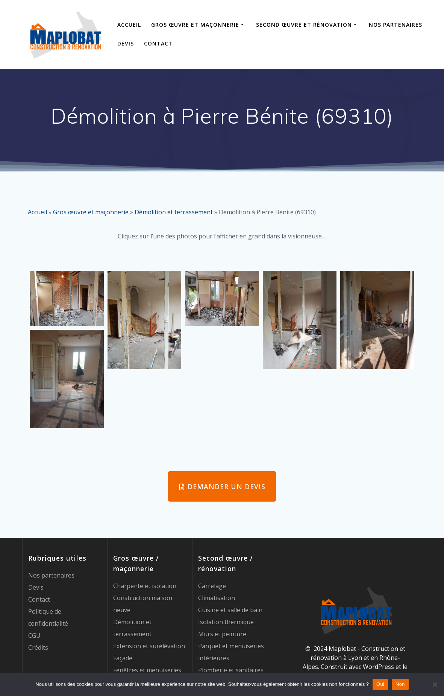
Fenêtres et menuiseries (147, 670)
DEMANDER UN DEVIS (222, 486)
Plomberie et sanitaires (231, 670)
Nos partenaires (395, 24)
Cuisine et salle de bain (230, 610)
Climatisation (216, 598)
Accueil (129, 24)
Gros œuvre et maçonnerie (195, 24)
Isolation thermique (226, 622)
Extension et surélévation (149, 646)
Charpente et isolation (144, 586)
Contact (158, 43)
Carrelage (212, 586)
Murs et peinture (222, 634)
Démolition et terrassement (174, 212)
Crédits (38, 647)
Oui (380, 684)
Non (400, 684)
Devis (125, 43)
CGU (34, 635)
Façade (122, 658)
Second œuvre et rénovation (304, 24)
